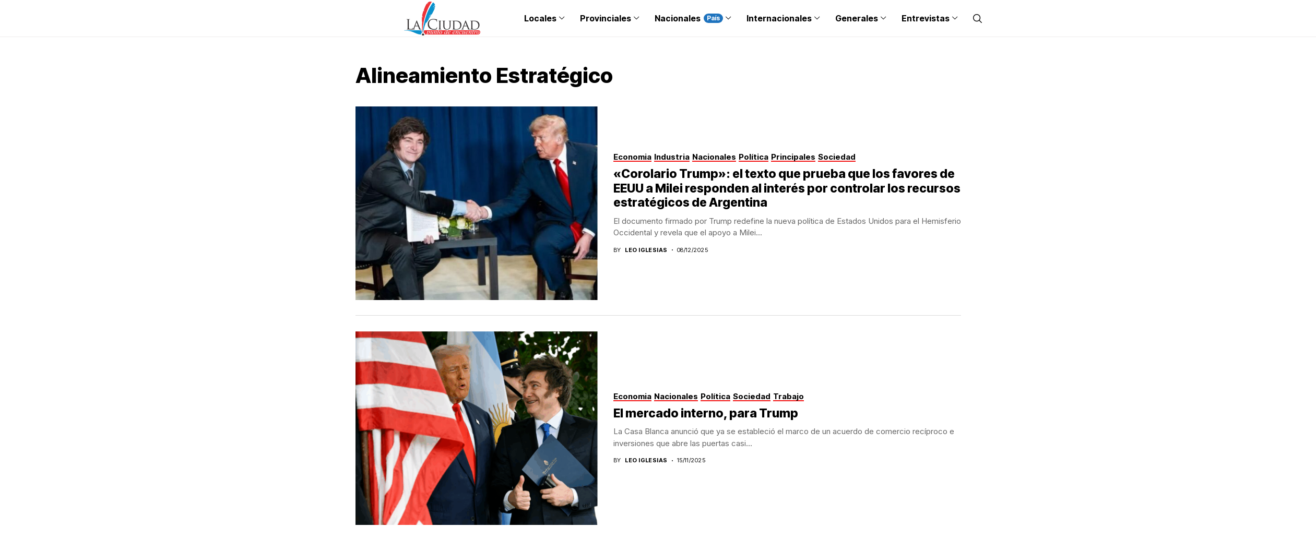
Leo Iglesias (646, 250)
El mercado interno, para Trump (705, 413)
